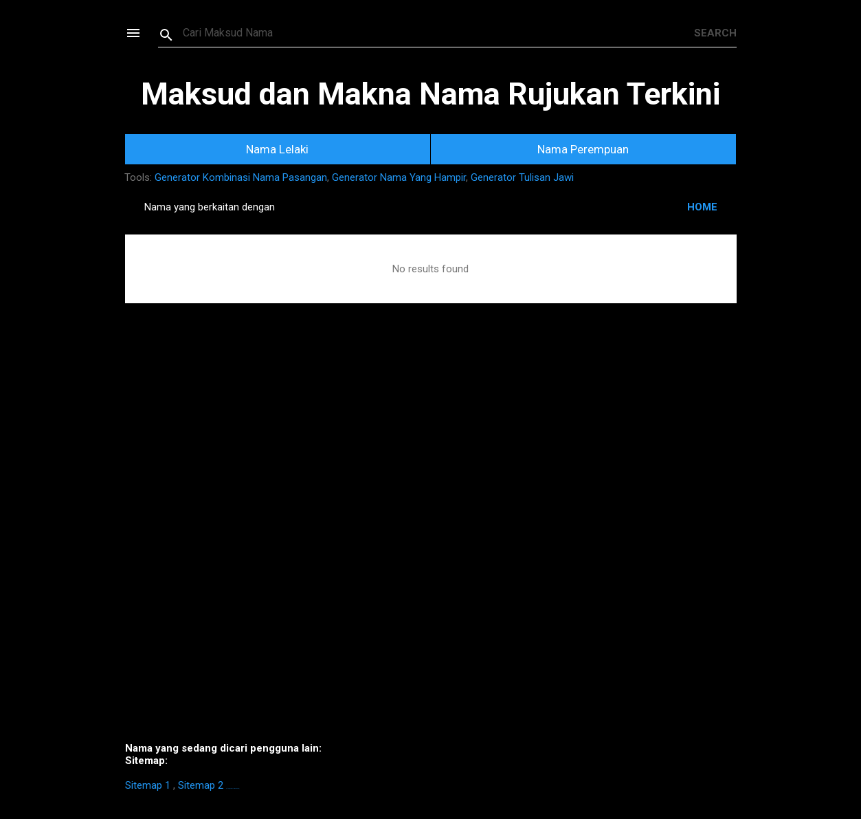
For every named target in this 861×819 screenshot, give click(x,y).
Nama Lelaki (277, 149)
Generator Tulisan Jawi (522, 177)
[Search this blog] (438, 33)
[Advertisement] (431, 543)
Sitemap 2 (200, 785)
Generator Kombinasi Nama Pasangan (241, 177)
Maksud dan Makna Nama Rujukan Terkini (430, 94)
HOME (702, 207)
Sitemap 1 (147, 785)
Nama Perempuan (583, 149)
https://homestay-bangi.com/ (232, 788)
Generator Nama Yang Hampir (399, 177)
